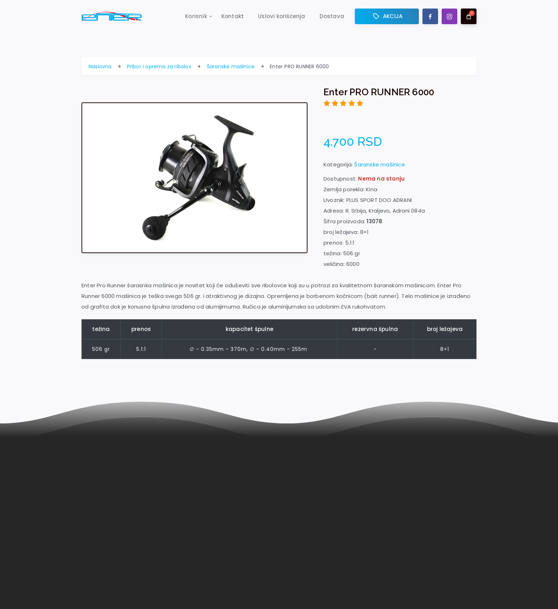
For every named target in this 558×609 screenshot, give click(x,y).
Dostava (332, 16)
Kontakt (232, 16)
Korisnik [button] (196, 16)
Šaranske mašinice (230, 66)
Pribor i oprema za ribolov (159, 66)
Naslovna (100, 66)
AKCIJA (386, 16)
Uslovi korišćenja (281, 16)
